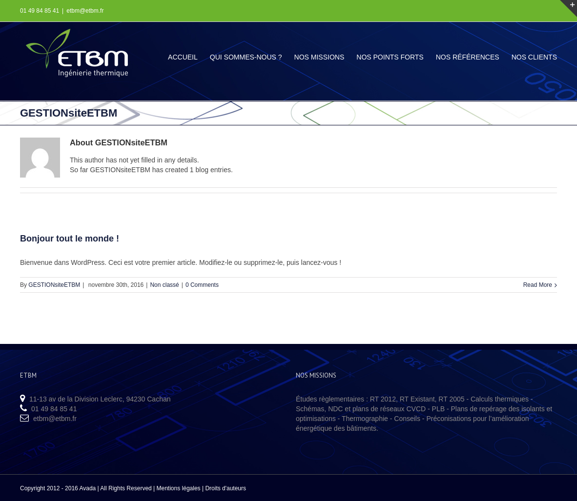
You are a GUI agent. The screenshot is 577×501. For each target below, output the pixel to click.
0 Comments (202, 284)
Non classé (164, 284)
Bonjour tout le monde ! (69, 238)
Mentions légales (179, 488)
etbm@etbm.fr (84, 10)
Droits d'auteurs (225, 488)
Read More (537, 284)
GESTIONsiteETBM (54, 284)
